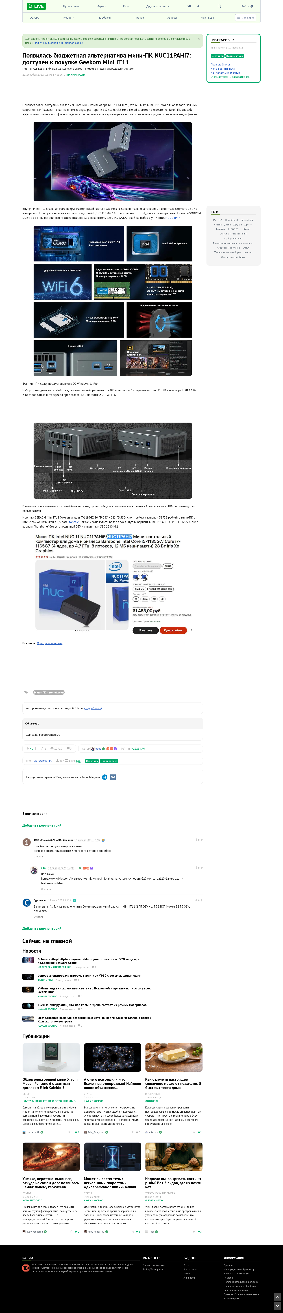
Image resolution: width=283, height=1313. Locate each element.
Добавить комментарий (41, 825)
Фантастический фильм (233, 257)
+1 (31, 748)
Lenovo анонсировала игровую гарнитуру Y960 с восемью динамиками (90, 975)
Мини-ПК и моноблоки (49, 692)
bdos (98, 748)
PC (214, 219)
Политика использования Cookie (241, 1281)
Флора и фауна (154, 1200)
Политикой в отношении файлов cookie (58, 43)
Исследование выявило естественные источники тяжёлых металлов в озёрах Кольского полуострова (94, 1019)
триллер (248, 252)
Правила (228, 1265)
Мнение (221, 229)
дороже (73, 522)
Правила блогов (221, 64)
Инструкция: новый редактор (239, 1269)
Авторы (172, 17)
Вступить (92, 761)
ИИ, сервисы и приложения (54, 967)
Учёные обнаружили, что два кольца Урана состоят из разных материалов (92, 1005)
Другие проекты (158, 6)
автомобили (247, 220)
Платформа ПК (76, 74)
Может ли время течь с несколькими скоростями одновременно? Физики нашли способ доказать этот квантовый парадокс (112, 1187)
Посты (187, 1265)
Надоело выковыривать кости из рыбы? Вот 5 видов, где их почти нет (173, 1182)
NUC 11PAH (173, 218)
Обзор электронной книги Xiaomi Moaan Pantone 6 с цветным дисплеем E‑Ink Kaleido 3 (51, 1083)
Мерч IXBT (207, 17)
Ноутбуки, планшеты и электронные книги (49, 1101)
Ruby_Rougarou (96, 1132)
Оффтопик (151, 1101)
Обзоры (35, 17)
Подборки (104, 17)
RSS (78, 760)
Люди (187, 1273)
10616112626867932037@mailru (53, 840)
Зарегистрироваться (154, 1265)
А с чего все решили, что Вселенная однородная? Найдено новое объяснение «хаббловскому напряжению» (112, 1085)
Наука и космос (47, 996)
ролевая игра (246, 243)
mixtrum (153, 1132)
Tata (151, 1231)
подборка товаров (233, 238)
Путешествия (71, 6)
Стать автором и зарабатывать (230, 76)
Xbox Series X (231, 220)
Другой (248, 224)
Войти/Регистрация (153, 1269)
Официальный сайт (49, 643)
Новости (68, 17)
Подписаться (109, 761)
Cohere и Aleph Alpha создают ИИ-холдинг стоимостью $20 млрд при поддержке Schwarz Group (88, 961)
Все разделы (190, 1269)
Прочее (139, 17)
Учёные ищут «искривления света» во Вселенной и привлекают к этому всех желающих (94, 990)
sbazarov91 (33, 1132)
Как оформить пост (223, 68)
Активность (189, 1277)
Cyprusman (40, 900)
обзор (246, 229)
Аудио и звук (45, 980)
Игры (126, 6)
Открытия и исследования (233, 233)
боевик (218, 224)
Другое (237, 224)
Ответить (38, 856)
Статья (246, 247)
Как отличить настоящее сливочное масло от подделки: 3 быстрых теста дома (173, 1083)
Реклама (228, 1277)
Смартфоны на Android (228, 247)
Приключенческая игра (225, 243)
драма (227, 224)
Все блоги (245, 17)
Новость (234, 229)
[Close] (199, 39)
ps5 (221, 220)
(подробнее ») (93, 708)
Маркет (101, 6)
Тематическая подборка (227, 252)
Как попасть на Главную (225, 72)
